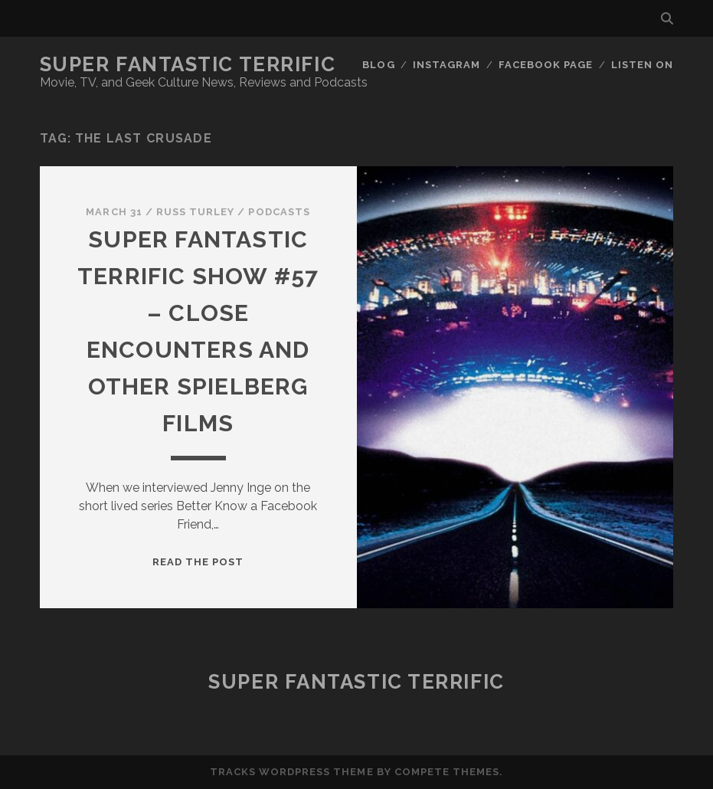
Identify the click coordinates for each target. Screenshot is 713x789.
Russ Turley (195, 212)
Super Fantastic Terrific (187, 64)
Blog (378, 64)
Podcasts (278, 212)
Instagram (446, 64)
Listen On (642, 64)
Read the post (198, 562)
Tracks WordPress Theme (292, 772)
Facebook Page (546, 64)
